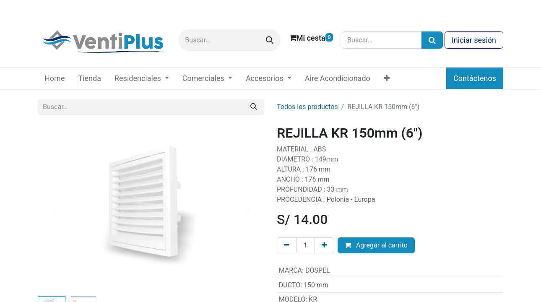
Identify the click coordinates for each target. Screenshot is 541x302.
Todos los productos (307, 107)
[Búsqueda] (432, 40)
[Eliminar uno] (287, 245)
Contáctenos (474, 78)
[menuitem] (54, 78)
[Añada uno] (324, 245)
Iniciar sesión (474, 40)
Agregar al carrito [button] (376, 245)
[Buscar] (270, 40)
